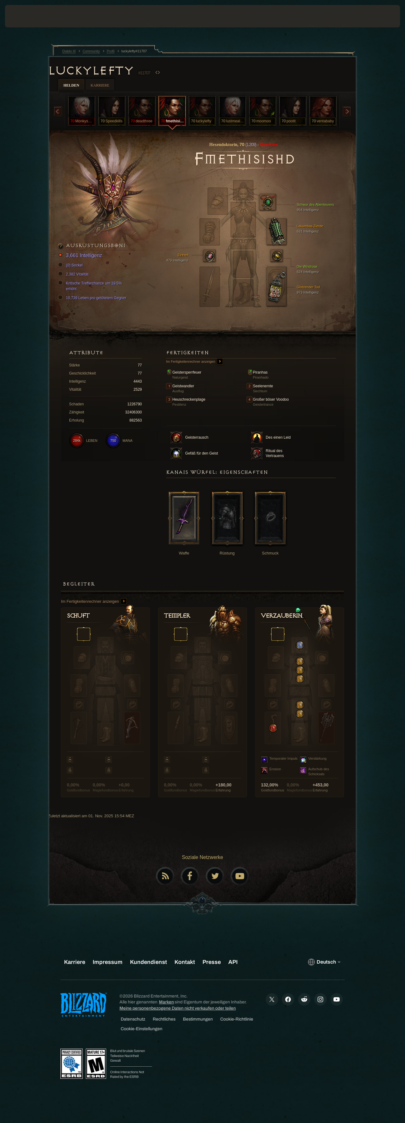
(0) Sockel (71, 265)
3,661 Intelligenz (81, 255)
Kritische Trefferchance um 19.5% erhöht (91, 286)
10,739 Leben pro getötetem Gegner (93, 298)
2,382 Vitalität (74, 274)
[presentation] (24, 16)
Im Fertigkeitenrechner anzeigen (194, 362)
